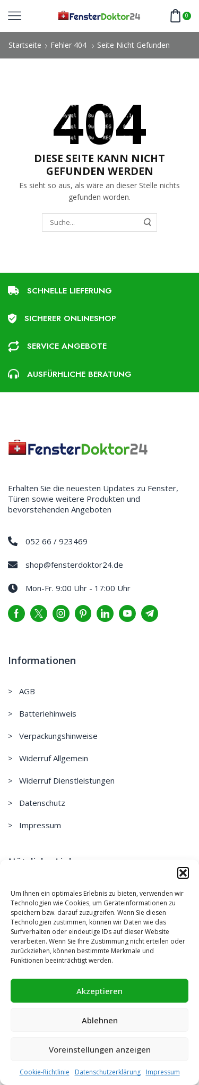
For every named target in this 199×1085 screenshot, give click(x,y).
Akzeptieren (99, 991)
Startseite (24, 45)
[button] (183, 873)
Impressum (163, 1071)
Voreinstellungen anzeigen (100, 1049)
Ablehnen (100, 1020)
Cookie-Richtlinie (45, 1071)
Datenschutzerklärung (108, 1071)
